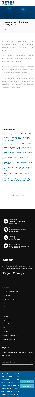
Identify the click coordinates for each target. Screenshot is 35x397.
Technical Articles (9, 299)
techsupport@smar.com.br (17, 229)
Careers (6, 307)
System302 (7, 320)
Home (6, 29)
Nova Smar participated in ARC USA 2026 (17, 144)
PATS (5, 327)
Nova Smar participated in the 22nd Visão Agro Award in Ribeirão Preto (18, 148)
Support (6, 288)
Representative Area (10, 339)
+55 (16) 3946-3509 (14, 248)
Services (6, 284)
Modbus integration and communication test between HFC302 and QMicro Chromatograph (18, 138)
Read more (14, 394)
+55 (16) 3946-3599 (14, 223)
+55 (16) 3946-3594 (14, 239)
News (5, 303)
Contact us (7, 324)
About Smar (7, 295)
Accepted (27, 381)
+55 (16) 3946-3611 (14, 231)
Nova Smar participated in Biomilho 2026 (17, 134)
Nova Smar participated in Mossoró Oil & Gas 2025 (18, 163)
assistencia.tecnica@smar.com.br (19, 246)
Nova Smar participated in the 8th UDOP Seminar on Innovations (18, 153)
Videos (5, 331)
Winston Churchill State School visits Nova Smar (18, 174)
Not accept (27, 386)
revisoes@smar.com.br (16, 238)
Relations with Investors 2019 (12, 335)
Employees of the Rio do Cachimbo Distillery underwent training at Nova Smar (18, 168)
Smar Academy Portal (10, 291)
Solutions (6, 316)
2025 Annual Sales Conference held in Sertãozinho (18, 158)
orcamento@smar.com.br (17, 221)
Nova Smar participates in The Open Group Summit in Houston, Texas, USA (18, 179)
